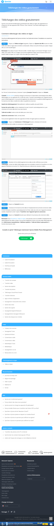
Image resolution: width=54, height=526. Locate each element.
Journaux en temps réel (11, 375)
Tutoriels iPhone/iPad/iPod (33, 466)
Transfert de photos (10, 289)
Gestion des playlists (10, 286)
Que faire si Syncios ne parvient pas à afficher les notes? (19, 420)
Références (8, 269)
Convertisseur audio (10, 337)
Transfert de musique (10, 280)
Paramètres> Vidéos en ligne (18, 218)
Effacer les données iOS (7, 479)
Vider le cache (8, 381)
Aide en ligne (4, 495)
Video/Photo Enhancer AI (42, 519)
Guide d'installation (10, 259)
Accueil (7, 519)
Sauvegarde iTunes (10, 331)
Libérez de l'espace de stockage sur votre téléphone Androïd (20, 438)
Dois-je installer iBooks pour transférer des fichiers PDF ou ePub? (22, 408)
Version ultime (10, 95)
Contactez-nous (5, 497)
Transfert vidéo (9, 283)
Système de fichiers (10, 334)
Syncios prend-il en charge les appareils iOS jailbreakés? (19, 405)
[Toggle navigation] (51, 1)
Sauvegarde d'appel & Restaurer (13, 311)
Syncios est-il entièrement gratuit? (13, 399)
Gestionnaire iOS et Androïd (8, 470)
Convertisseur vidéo (10, 340)
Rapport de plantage (10, 378)
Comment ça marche (31, 464)
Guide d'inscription (9, 263)
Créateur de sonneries (10, 328)
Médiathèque (8, 346)
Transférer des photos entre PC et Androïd (16, 432)
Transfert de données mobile (8, 477)
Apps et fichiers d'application (12, 298)
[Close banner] (53, 523)
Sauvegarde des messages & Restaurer (15, 314)
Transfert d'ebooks (10, 295)
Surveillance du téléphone (7, 486)
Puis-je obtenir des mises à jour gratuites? (16, 402)
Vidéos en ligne (9, 364)
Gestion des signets (10, 308)
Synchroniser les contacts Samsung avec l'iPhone (17, 435)
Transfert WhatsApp (6, 473)
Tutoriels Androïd (31, 468)
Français (10, 506)
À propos (12, 519)
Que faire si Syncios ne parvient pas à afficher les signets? (20, 417)
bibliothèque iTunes (10, 343)
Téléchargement (5, 491)
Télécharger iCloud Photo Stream (13, 292)
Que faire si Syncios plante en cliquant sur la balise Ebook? (20, 414)
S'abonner (30, 478)
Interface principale (10, 266)
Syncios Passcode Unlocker (8, 464)
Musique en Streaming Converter (9, 484)
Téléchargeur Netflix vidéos (8, 481)
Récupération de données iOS (8, 475)
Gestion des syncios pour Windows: (27, 233)
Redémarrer (8, 384)
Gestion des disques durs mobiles (13, 317)
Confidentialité (18, 519)
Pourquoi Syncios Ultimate (7, 468)
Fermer (6, 388)
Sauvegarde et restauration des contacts (15, 301)
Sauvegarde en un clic (10, 349)
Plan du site (25, 519)
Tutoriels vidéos (30, 470)
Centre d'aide (4, 493)
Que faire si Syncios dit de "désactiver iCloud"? (16, 411)
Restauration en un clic (11, 353)
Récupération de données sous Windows (11, 466)
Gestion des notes (9, 304)
